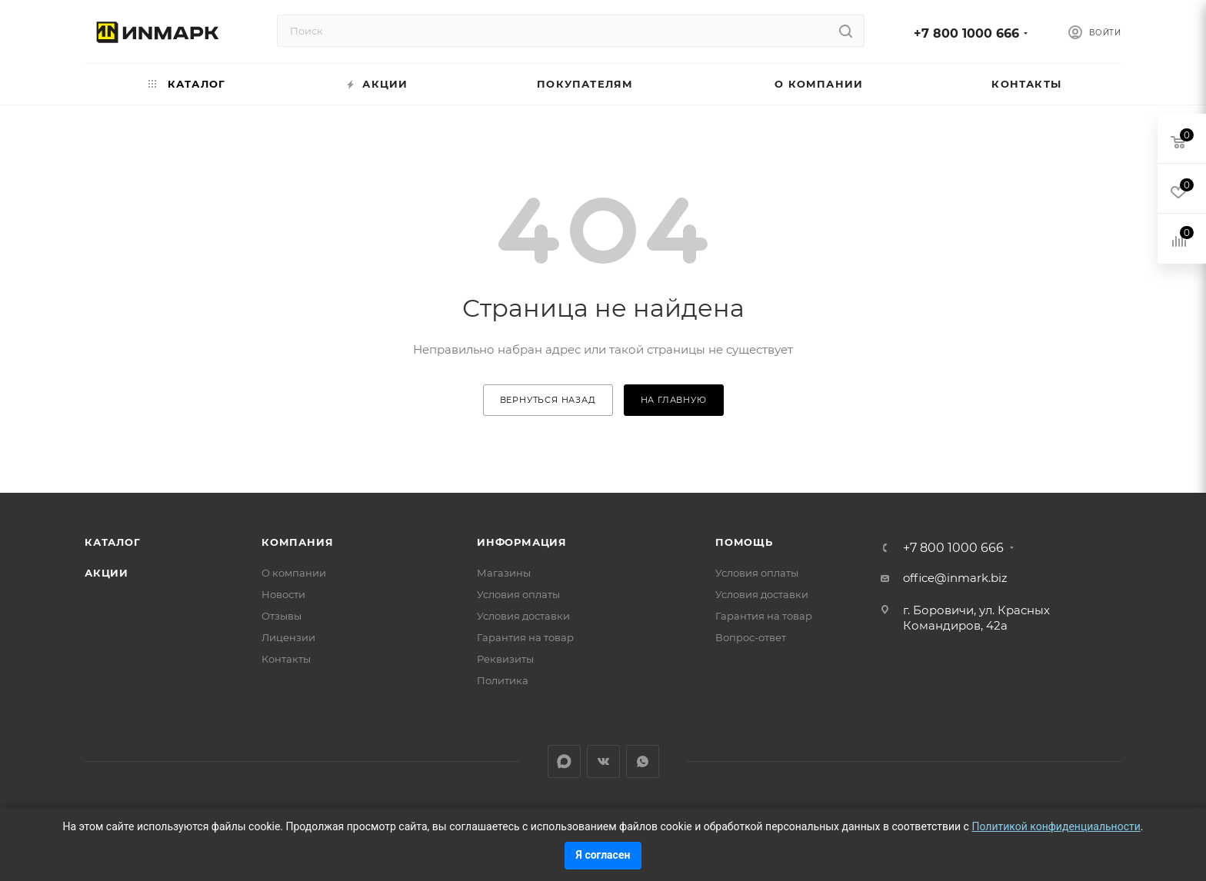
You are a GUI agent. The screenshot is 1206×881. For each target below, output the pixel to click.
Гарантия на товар (525, 637)
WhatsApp (642, 761)
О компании (294, 573)
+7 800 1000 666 (966, 33)
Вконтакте (603, 761)
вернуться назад (548, 399)
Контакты (286, 659)
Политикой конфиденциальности (1055, 826)
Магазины (504, 573)
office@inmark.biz (955, 577)
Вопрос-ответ (750, 637)
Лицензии (288, 637)
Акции (106, 573)
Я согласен (603, 855)
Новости (283, 594)
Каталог (113, 542)
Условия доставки (523, 616)
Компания (297, 542)
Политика (502, 680)
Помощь (744, 542)
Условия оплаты (518, 594)
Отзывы (282, 616)
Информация (522, 542)
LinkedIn (564, 761)
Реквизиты (505, 659)
